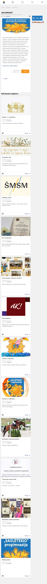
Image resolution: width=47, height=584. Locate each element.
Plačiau (26, 133)
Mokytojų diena (6, 559)
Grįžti (6, 78)
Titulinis (2, 7)
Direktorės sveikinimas (8, 399)
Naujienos (8, 7)
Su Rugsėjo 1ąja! (6, 157)
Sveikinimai (15, 7)
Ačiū (25, 71)
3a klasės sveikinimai (8, 358)
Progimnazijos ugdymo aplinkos (10, 65)
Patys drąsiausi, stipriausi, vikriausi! (11, 278)
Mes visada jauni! (6, 238)
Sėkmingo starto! (6, 197)
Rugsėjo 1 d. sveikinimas (8, 117)
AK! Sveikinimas (6, 318)
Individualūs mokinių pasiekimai (10, 439)
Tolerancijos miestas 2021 (9, 479)
